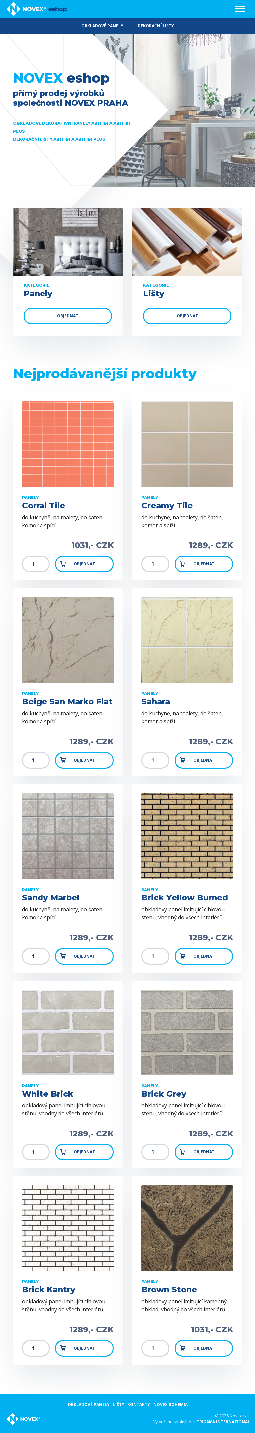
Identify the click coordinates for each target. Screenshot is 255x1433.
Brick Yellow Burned (184, 897)
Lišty (118, 1404)
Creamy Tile (167, 505)
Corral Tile (43, 505)
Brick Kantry (48, 1289)
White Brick (47, 1094)
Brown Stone (169, 1289)
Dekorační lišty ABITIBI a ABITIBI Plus (59, 139)
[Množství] (36, 564)
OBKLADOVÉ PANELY (102, 26)
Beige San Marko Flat (67, 701)
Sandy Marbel (50, 897)
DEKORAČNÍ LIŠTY (156, 26)
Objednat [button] (77, 564)
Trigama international (223, 1422)
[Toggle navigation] (240, 8)
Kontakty (139, 1404)
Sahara (155, 701)
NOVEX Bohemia (170, 1404)
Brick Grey (163, 1094)
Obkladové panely (89, 1404)
